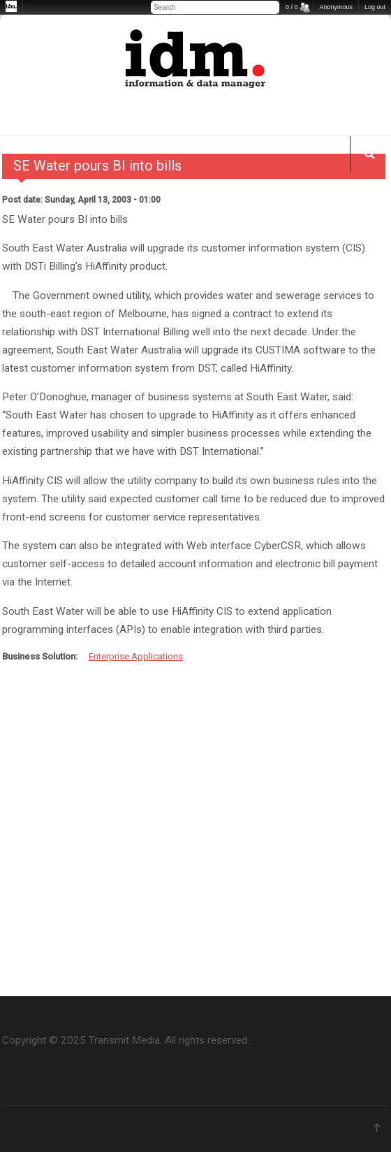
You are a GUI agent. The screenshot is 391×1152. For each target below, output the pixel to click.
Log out (374, 6)
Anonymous (336, 6)
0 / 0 (292, 6)
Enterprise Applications (136, 656)
